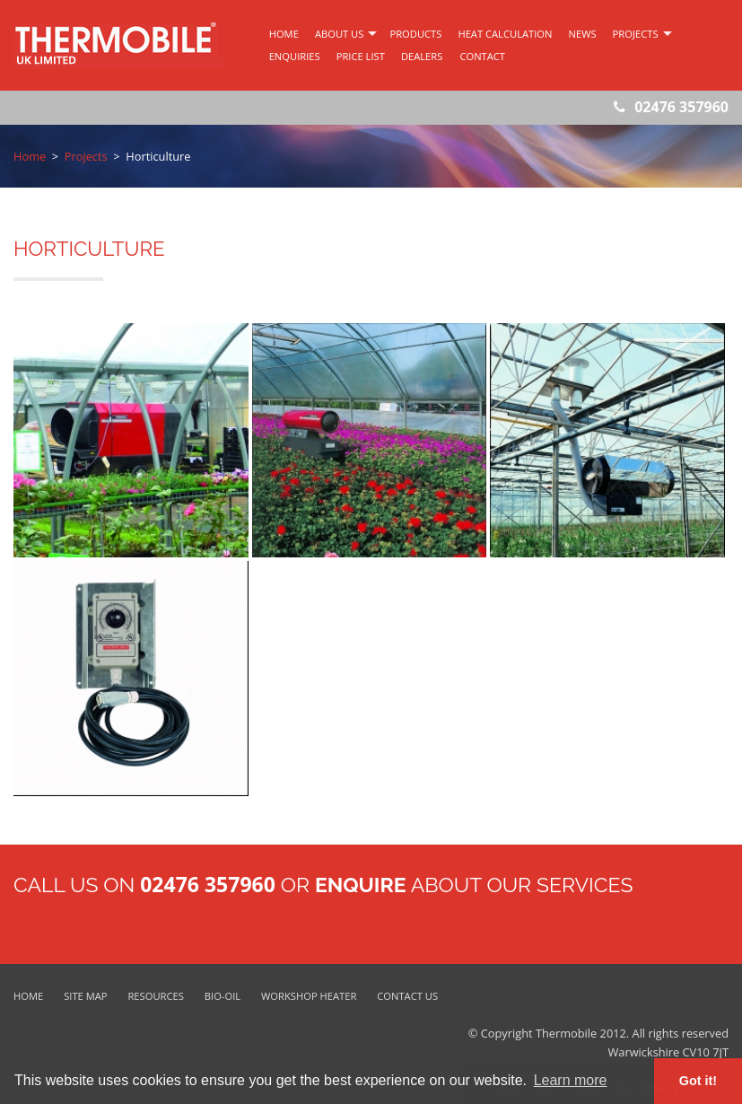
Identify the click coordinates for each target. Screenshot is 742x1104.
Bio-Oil (222, 996)
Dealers (422, 56)
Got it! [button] (698, 1080)
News (583, 33)
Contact (482, 56)
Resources (155, 996)
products (415, 33)
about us (339, 33)
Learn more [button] (570, 1080)
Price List (360, 56)
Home (29, 156)
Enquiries (294, 56)
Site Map (85, 996)
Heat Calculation (505, 33)
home (284, 33)
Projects (636, 33)
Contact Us (72, 924)
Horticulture (158, 156)
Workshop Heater (308, 996)
